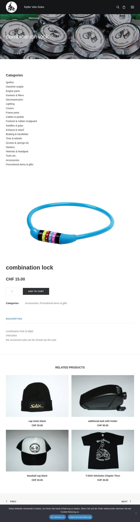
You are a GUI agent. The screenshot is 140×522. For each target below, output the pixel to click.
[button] (132, 7)
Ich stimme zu (57, 517)
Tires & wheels (14, 138)
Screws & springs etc (17, 142)
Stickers (10, 147)
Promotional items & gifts (19, 164)
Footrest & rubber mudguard (21, 121)
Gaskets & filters (15, 95)
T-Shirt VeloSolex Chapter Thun (103, 475)
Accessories (12, 160)
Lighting (10, 103)
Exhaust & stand (15, 129)
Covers (10, 108)
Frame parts (12, 112)
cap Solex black (37, 421)
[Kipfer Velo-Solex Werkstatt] (11, 7)
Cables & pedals (15, 116)
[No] (136, 513)
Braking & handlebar (17, 134)
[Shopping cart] (122, 7)
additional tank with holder (102, 421)
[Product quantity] (13, 291)
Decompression (14, 99)
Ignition (10, 82)
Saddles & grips (14, 125)
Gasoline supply (14, 86)
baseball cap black (37, 475)
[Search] (116, 7)
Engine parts (13, 91)
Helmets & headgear (17, 151)
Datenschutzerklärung (80, 517)
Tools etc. (11, 155)
